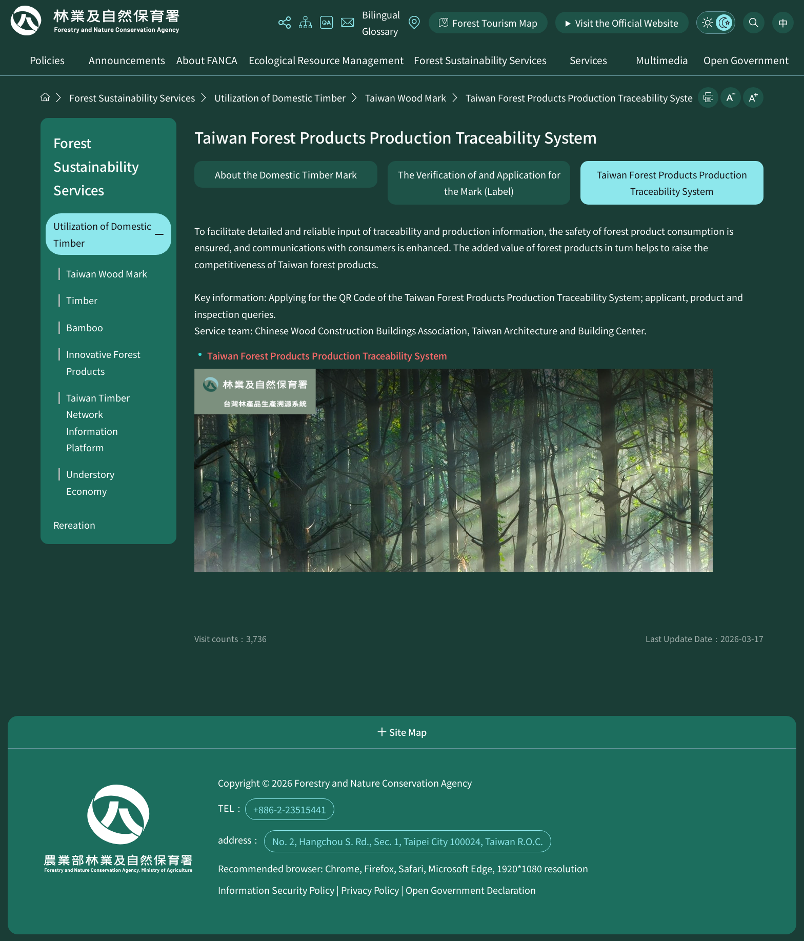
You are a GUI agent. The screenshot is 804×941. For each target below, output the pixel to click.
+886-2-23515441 (289, 809)
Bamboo (84, 327)
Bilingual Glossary (381, 22)
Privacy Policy (370, 889)
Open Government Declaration (471, 889)
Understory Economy (90, 482)
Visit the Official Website (626, 22)
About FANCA (206, 60)
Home (94, 20)
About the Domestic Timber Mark (286, 174)
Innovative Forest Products (103, 362)
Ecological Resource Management (326, 60)
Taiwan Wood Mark (405, 97)
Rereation (74, 524)
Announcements (127, 60)
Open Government (746, 60)
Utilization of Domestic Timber (280, 97)
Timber (81, 300)
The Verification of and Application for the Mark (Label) (479, 182)
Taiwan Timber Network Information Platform (98, 422)
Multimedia (662, 60)
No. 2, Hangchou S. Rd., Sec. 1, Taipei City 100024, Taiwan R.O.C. (407, 841)
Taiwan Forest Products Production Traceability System (583, 97)
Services (588, 60)
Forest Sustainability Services (480, 60)
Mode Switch (715, 22)
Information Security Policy (276, 889)
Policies (47, 60)
